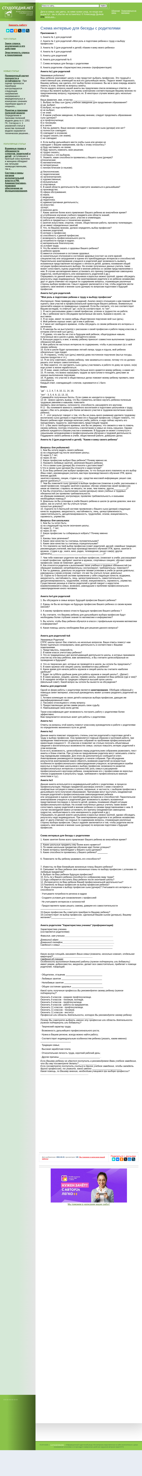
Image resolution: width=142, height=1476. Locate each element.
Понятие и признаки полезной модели (16, 111)
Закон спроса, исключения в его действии (15, 46)
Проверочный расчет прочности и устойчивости (17, 78)
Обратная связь (115, 12)
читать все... (50, 17)
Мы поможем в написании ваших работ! (89, 1204)
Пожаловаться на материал (128, 12)
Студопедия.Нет (57, 1444)
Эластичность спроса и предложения (17, 53)
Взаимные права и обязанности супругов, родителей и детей (18, 152)
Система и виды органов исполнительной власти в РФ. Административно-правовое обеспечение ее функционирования (16, 182)
